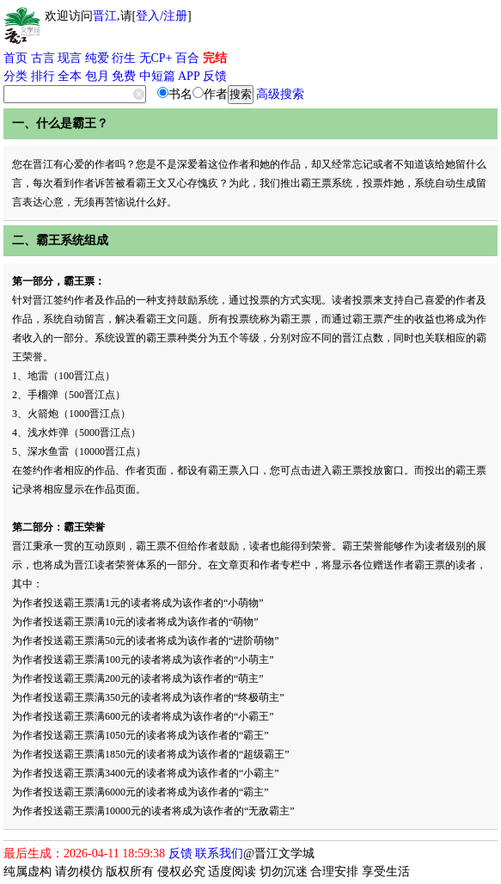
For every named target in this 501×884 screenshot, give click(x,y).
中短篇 (157, 76)
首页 (15, 58)
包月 (97, 76)
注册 (175, 15)
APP (189, 76)
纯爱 (97, 58)
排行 (43, 76)
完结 (215, 58)
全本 (70, 76)
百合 (187, 58)
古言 (43, 58)
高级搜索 (280, 94)
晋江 (105, 15)
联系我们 (219, 853)
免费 (124, 76)
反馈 (215, 76)
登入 (148, 15)
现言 (70, 58)
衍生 (124, 58)
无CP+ (156, 58)
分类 (15, 76)
